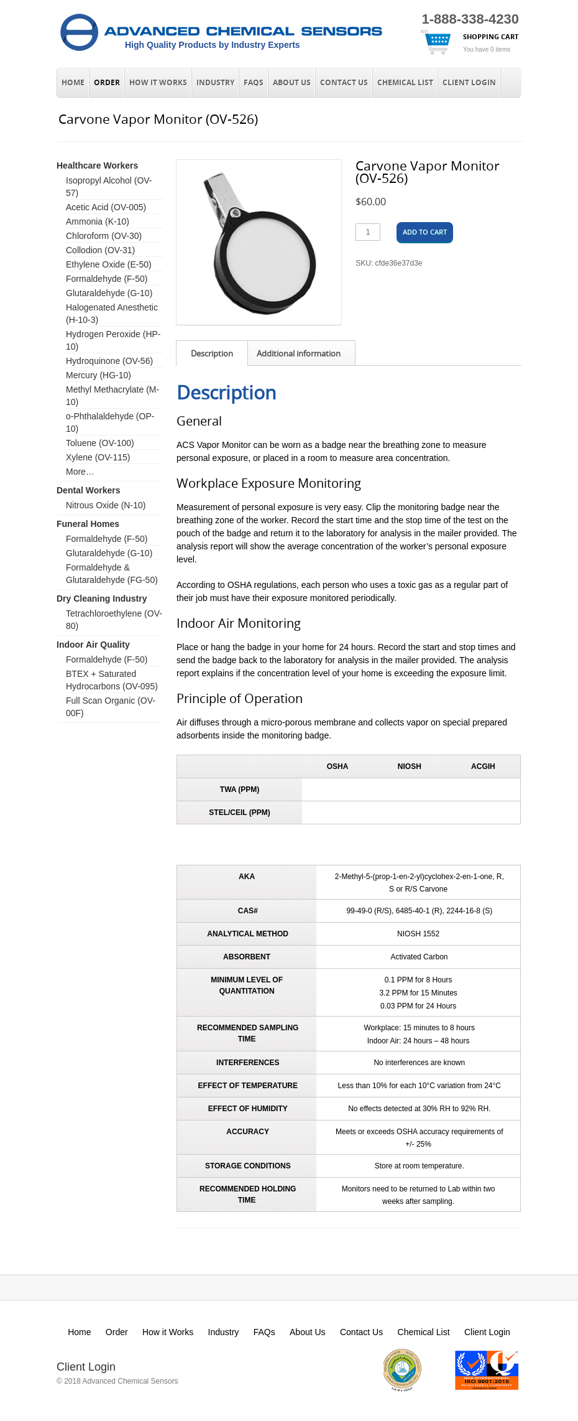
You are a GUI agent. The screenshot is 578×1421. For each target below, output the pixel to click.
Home (73, 83)
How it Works (158, 83)
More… (80, 472)
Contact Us (344, 83)
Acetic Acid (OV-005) (106, 207)
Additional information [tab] (299, 353)
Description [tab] (212, 353)
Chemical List (405, 83)
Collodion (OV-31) (100, 250)
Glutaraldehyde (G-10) (109, 293)
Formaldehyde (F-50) (107, 279)
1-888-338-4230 (470, 19)
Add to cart (425, 231)
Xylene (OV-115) (98, 457)
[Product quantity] (368, 232)
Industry (215, 83)
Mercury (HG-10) (98, 375)
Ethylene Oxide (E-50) (109, 264)
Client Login (469, 83)
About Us (292, 83)
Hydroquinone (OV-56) (109, 361)
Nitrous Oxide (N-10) (105, 505)
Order (107, 83)
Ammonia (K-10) (97, 221)
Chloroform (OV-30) (104, 236)
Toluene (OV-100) (100, 443)
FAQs (254, 83)
